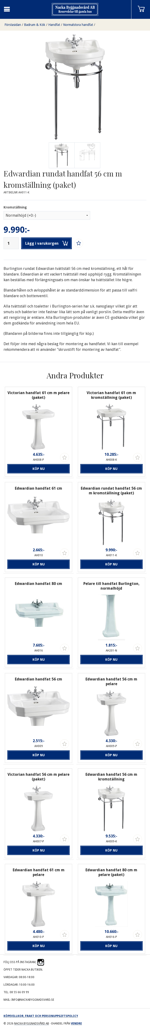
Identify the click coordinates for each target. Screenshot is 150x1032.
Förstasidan (12, 25)
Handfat (54, 25)
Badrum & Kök (34, 25)
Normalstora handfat (78, 25)
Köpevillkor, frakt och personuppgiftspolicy (41, 1016)
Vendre (76, 1023)
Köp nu (38, 469)
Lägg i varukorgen (46, 243)
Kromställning (15, 207)
